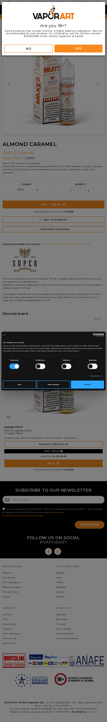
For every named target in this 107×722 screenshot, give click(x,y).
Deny (20, 384)
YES (78, 48)
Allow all (87, 384)
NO (28, 49)
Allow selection (53, 384)
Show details (95, 376)
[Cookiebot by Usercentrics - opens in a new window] (89, 334)
